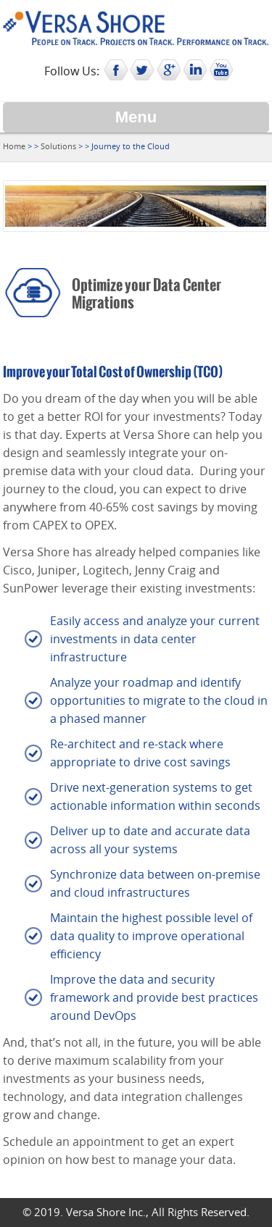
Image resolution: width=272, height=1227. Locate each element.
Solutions (58, 146)
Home (14, 146)
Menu (136, 117)
